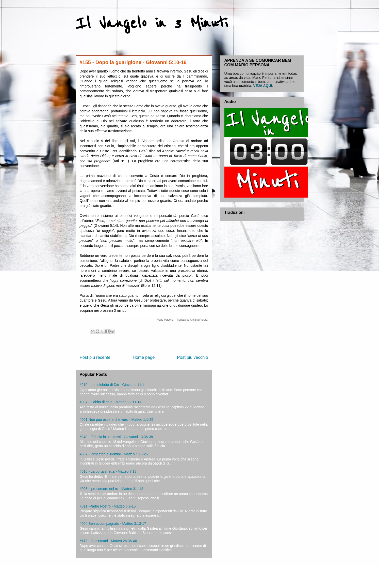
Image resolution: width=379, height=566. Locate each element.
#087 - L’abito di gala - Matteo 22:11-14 (111, 402)
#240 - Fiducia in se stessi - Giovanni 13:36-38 (116, 437)
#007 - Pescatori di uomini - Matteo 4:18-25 (114, 454)
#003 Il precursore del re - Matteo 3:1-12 (111, 489)
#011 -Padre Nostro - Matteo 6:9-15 (108, 506)
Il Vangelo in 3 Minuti (152, 23)
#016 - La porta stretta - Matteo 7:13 (108, 471)
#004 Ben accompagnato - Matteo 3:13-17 (113, 524)
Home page (144, 357)
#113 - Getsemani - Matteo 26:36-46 (108, 541)
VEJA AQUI (262, 86)
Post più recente (95, 357)
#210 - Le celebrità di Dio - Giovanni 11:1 (112, 385)
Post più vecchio (192, 357)
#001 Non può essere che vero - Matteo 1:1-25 (116, 420)
